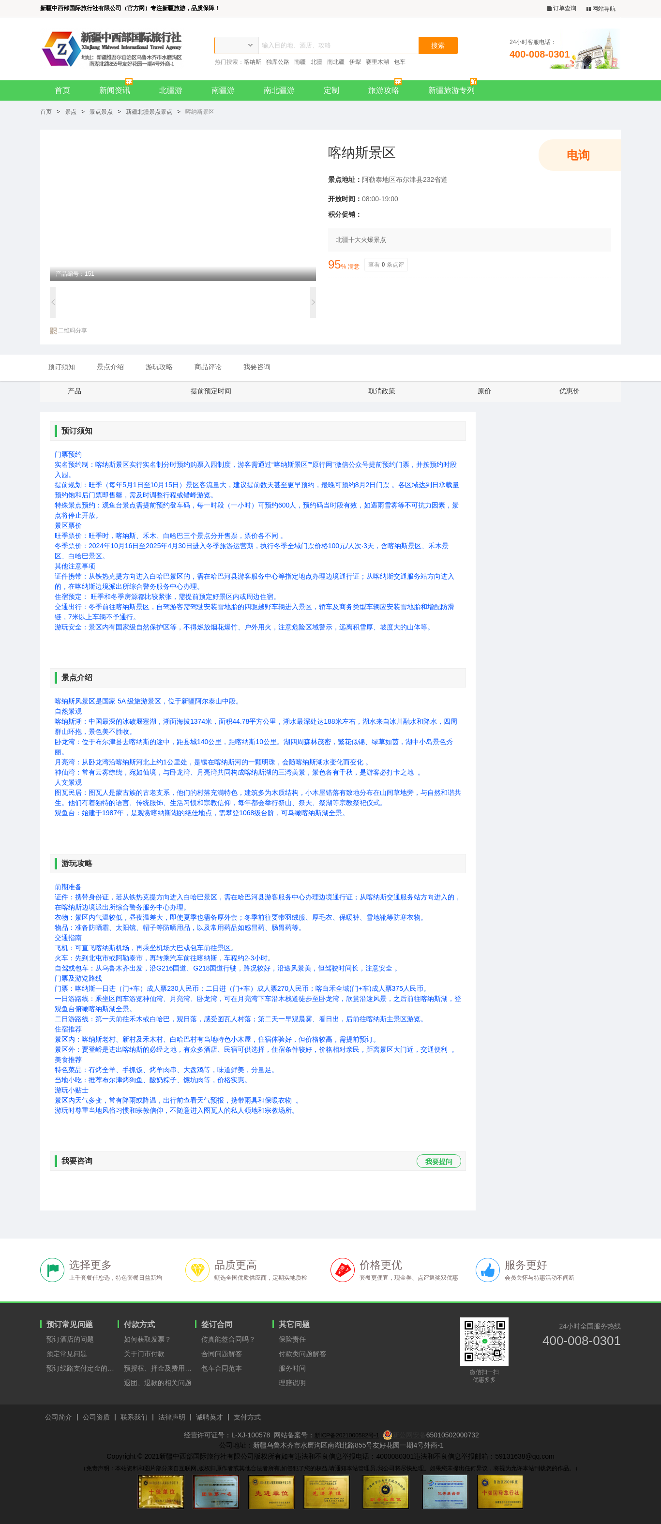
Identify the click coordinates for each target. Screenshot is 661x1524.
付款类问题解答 (302, 1354)
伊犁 (355, 62)
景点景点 (101, 111)
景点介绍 (110, 367)
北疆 (316, 62)
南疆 (300, 62)
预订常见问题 (69, 1324)
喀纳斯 (252, 62)
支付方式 (247, 1417)
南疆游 (223, 90)
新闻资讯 (118, 87)
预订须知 (61, 367)
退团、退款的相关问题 (158, 1383)
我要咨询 (256, 367)
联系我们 (134, 1417)
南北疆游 (279, 90)
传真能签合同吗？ (228, 1339)
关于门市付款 (144, 1354)
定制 (331, 90)
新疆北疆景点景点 (149, 111)
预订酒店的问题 (70, 1339)
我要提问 (438, 1161)
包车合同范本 (221, 1368)
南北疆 (336, 62)
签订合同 (216, 1324)
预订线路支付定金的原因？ (82, 1368)
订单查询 (561, 8)
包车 (400, 62)
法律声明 (171, 1417)
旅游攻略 (387, 87)
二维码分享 (68, 330)
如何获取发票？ (147, 1339)
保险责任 (292, 1339)
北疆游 (170, 90)
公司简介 (58, 1417)
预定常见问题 (66, 1354)
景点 (70, 111)
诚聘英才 (209, 1417)
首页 (62, 90)
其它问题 (294, 1324)
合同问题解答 (221, 1354)
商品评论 (208, 367)
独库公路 (277, 62)
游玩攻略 (159, 367)
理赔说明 (292, 1383)
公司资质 (96, 1417)
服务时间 (292, 1368)
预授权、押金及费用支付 (159, 1368)
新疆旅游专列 (455, 87)
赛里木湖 (377, 62)
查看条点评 (386, 264)
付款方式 (139, 1324)
